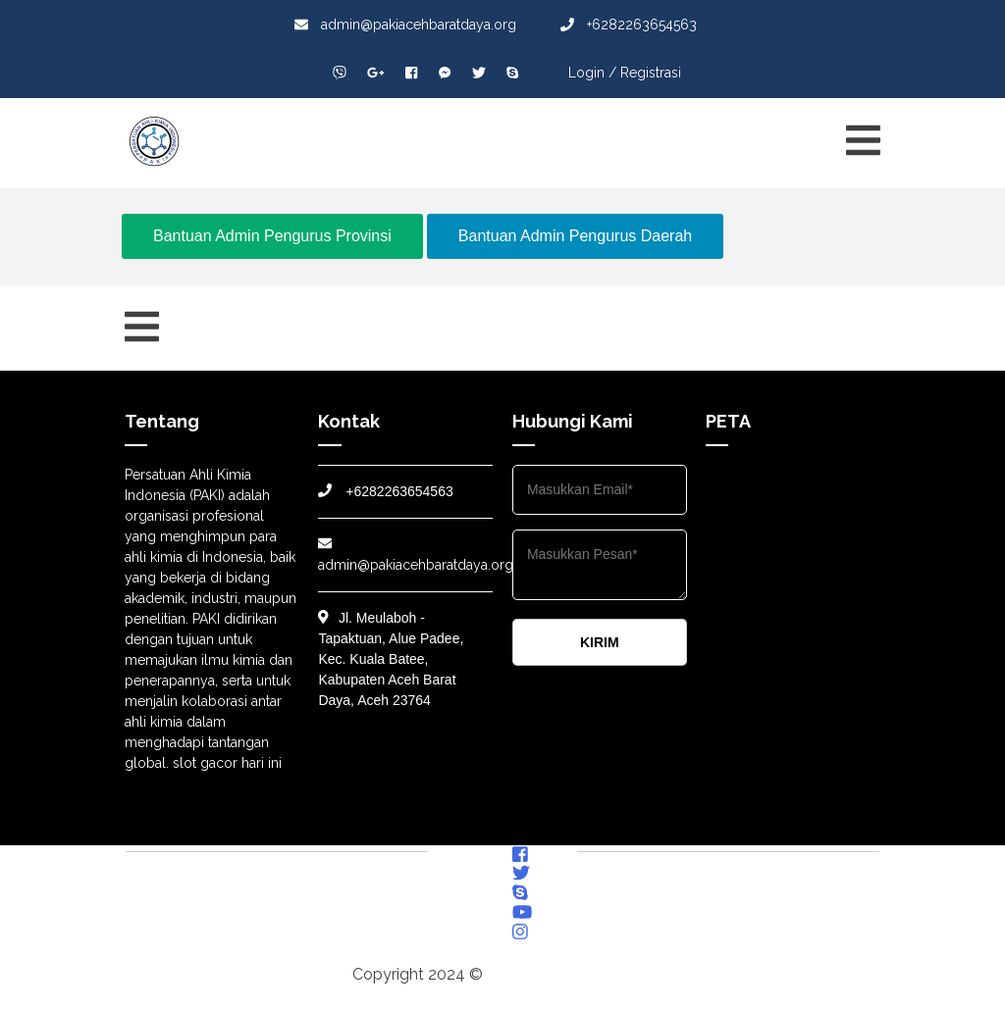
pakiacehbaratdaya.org (570, 974)
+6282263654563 (628, 24)
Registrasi (650, 72)
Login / (592, 72)
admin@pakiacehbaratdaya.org (405, 24)
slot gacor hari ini (227, 763)
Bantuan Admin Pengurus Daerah (575, 235)
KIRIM (599, 642)
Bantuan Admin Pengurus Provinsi (272, 235)
